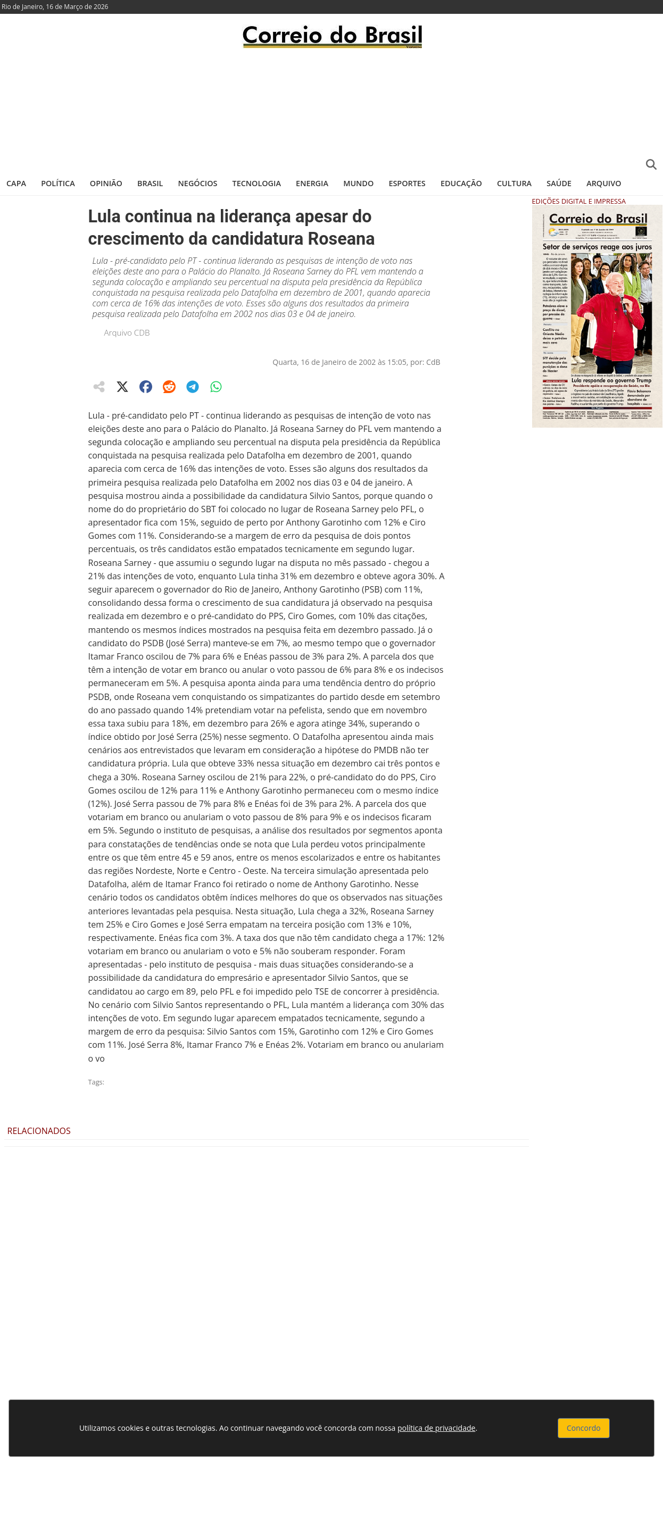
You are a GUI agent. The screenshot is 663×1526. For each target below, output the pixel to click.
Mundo (358, 183)
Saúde (558, 183)
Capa (16, 183)
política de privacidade (436, 1428)
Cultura (514, 183)
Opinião (106, 183)
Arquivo (603, 183)
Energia (312, 183)
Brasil (150, 183)
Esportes (406, 183)
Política (58, 183)
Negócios (198, 183)
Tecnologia (257, 183)
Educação (461, 183)
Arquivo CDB (127, 332)
